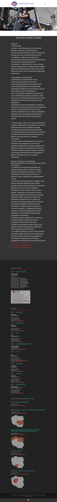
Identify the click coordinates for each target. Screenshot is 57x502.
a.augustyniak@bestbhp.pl (20, 360)
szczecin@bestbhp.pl (19, 371)
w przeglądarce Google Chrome (21, 247)
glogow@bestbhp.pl (19, 382)
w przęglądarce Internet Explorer (21, 245)
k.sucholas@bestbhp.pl (20, 434)
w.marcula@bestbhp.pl (20, 454)
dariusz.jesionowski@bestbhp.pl (22, 474)
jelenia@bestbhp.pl (19, 393)
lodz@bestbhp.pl (18, 361)
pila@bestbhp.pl (18, 341)
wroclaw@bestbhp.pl (19, 320)
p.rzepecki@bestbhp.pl (19, 405)
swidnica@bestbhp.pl (19, 330)
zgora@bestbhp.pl (18, 287)
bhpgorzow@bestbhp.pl (20, 349)
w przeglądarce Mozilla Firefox (21, 243)
